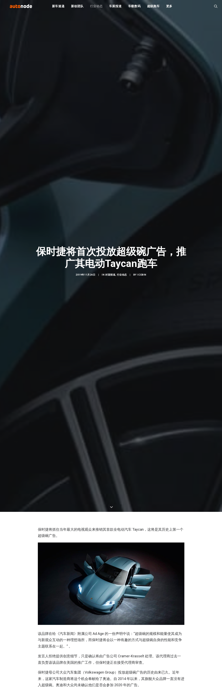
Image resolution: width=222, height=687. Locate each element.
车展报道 (115, 8)
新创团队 (77, 8)
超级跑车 (153, 8)
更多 (169, 8)
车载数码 (134, 8)
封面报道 (110, 279)
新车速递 (58, 8)
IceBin (141, 279)
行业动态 (96, 8)
